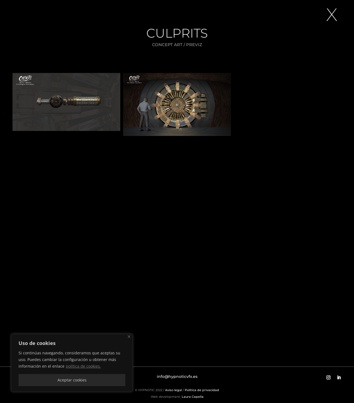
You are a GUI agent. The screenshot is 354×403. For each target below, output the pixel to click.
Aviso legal (173, 390)
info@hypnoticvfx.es (177, 376)
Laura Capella (192, 397)
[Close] (129, 336)
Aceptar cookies (72, 380)
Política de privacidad (202, 390)
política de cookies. (83, 366)
